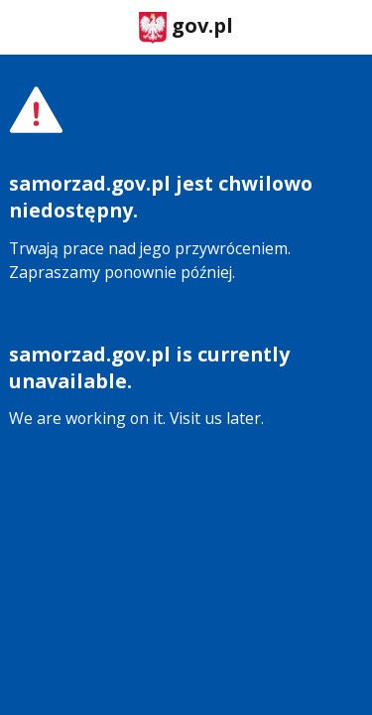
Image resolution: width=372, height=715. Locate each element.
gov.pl (186, 27)
